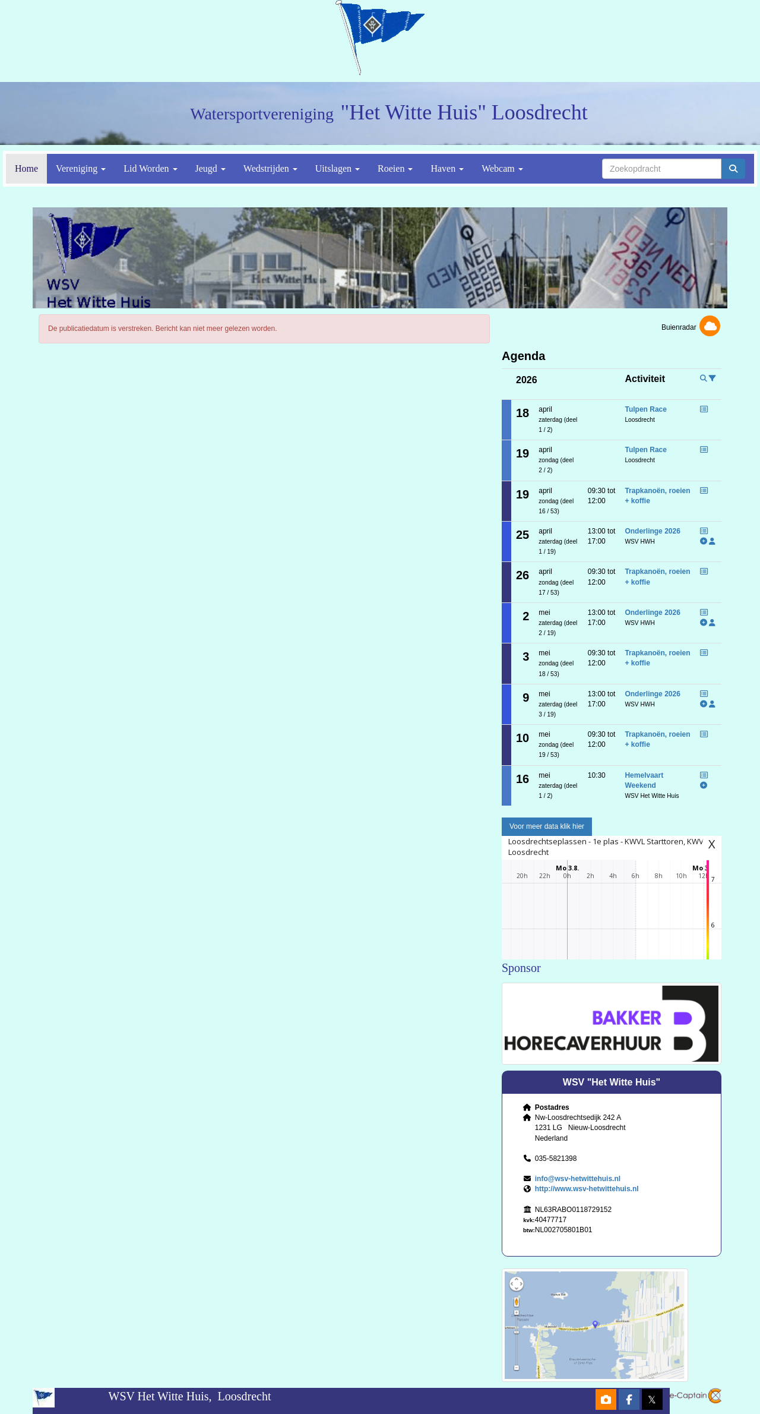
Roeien (395, 168)
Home (26, 168)
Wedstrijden (270, 168)
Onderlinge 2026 (652, 531)
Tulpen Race (645, 409)
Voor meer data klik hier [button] (546, 826)
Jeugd (210, 168)
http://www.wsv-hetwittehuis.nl (587, 1189)
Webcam (502, 168)
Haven (447, 168)
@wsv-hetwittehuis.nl (577, 1179)
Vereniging (81, 168)
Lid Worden (150, 168)
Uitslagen (337, 168)
